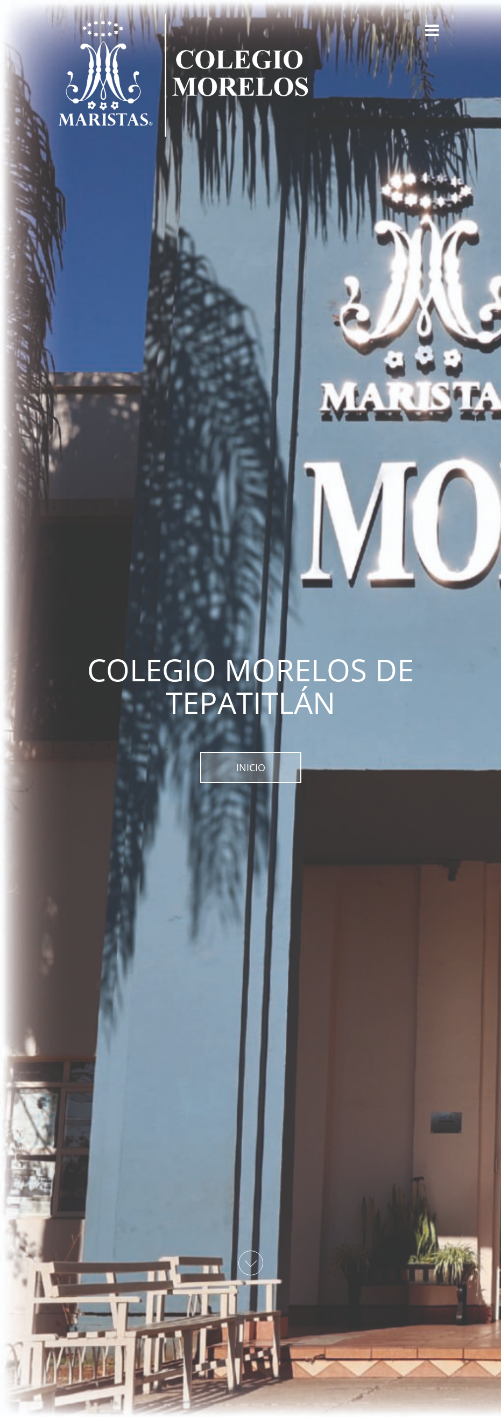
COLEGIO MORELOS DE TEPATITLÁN (250, 686)
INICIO (250, 767)
